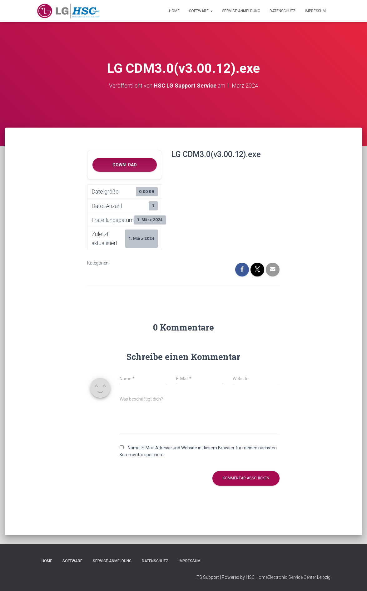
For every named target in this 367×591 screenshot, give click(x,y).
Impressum (315, 11)
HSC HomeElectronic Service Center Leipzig (288, 577)
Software (201, 11)
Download (124, 164)
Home (174, 11)
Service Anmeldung (241, 11)
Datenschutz (282, 11)
